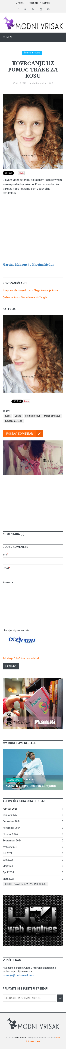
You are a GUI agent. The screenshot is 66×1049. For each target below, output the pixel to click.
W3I (58, 1037)
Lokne (18, 415)
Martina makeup (52, 415)
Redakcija (33, 2)
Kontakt (46, 2)
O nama (20, 2)
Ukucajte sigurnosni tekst (16, 630)
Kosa (8, 415)
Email (6, 568)
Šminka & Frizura (32, 52)
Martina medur (32, 415)
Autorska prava (33, 1041)
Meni (9, 37)
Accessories (14, 780)
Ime (5, 554)
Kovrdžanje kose (13, 421)
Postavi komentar (24, 433)
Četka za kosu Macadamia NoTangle (25, 297)
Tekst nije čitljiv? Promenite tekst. (21, 658)
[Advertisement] (33, 500)
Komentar (8, 582)
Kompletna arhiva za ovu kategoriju (25, 884)
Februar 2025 (10, 808)
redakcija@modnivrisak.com (18, 975)
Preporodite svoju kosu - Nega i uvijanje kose (30, 290)
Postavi (11, 666)
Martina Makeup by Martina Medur (28, 264)
